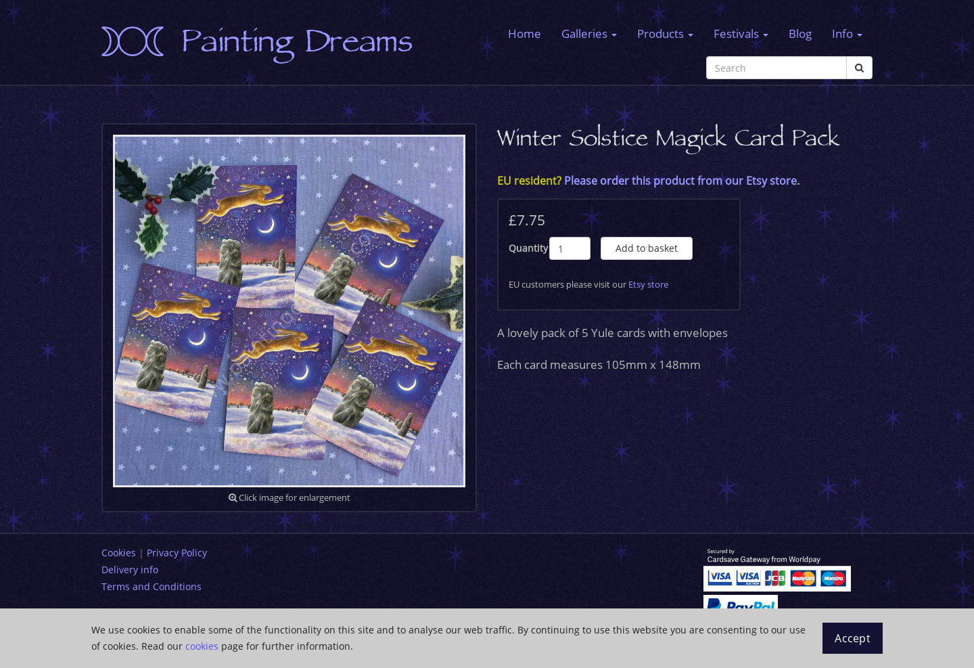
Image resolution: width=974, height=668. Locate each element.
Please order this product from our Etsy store (680, 180)
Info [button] (847, 33)
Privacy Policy (177, 552)
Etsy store (648, 284)
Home (524, 33)
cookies (201, 646)
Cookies (118, 552)
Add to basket (647, 248)
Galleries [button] (589, 33)
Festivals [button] (741, 33)
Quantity (528, 248)
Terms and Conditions (151, 586)
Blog (800, 33)
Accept (853, 638)
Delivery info (129, 569)
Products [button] (665, 33)
